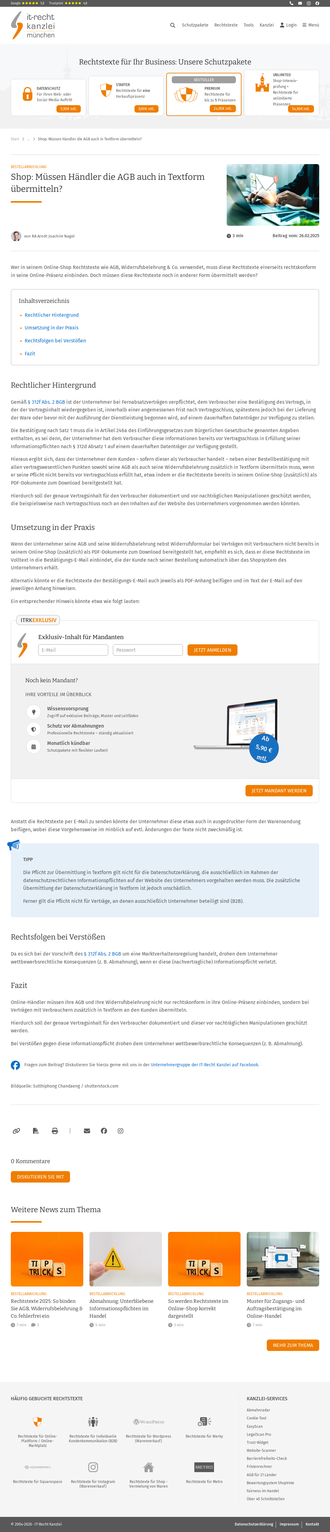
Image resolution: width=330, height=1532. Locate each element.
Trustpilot (68, 3)
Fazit (30, 354)
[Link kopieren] (15, 1131)
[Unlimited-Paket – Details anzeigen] (281, 93)
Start (15, 139)
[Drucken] (54, 1131)
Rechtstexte (226, 25)
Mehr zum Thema (293, 1345)
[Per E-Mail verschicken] (86, 1131)
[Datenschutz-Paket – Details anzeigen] (48, 97)
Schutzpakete (195, 25)
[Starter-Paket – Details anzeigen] (126, 96)
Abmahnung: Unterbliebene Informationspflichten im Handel (121, 1308)
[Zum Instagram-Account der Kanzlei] (120, 1131)
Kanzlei (267, 25)
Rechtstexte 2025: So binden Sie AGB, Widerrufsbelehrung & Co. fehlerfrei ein (47, 1308)
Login (288, 25)
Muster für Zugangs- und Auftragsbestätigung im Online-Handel (275, 1308)
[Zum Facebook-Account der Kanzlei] (104, 1131)
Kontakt (312, 1524)
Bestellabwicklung (29, 167)
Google (27, 3)
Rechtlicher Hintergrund (52, 315)
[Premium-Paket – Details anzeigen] (204, 94)
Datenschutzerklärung (254, 1524)
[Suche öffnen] (172, 25)
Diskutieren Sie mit (40, 1177)
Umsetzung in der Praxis (51, 328)
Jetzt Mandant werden (279, 791)
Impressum (289, 1524)
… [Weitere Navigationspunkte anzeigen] (28, 139)
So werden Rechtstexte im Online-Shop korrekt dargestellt (198, 1308)
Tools (249, 25)
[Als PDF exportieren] (35, 1131)
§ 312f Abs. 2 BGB (47, 402)
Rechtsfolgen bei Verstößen (55, 341)
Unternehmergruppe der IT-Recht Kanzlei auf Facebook (204, 1064)
